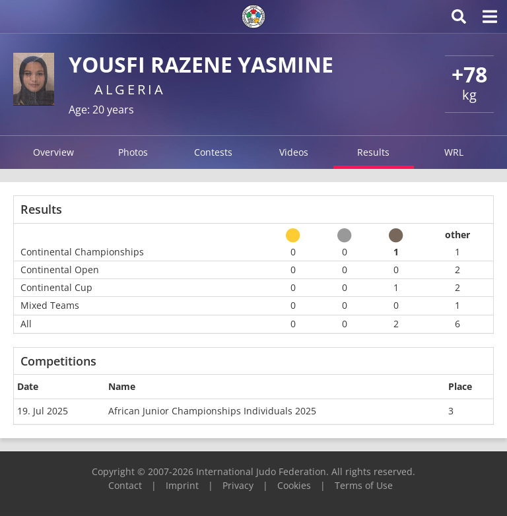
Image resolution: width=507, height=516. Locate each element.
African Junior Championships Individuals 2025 (212, 410)
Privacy (238, 485)
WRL (453, 152)
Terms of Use (364, 485)
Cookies (294, 485)
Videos (293, 152)
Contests (213, 152)
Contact (125, 485)
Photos (133, 152)
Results (373, 152)
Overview (53, 152)
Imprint (182, 485)
